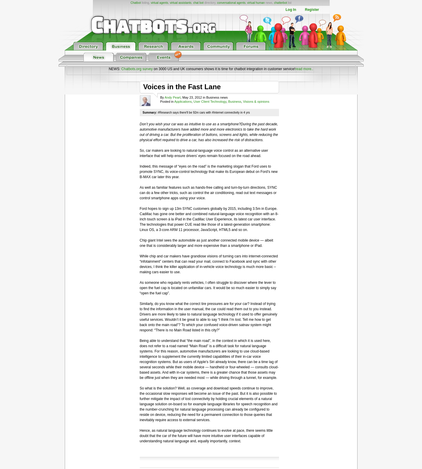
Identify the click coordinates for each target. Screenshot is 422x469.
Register (312, 10)
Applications (183, 101)
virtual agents (159, 2)
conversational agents (231, 2)
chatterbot (280, 2)
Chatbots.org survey (137, 69)
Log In (290, 10)
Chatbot (135, 2)
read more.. (304, 69)
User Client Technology (209, 101)
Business (234, 101)
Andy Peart (173, 97)
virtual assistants (180, 2)
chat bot (198, 2)
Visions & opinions (256, 101)
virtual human (256, 2)
